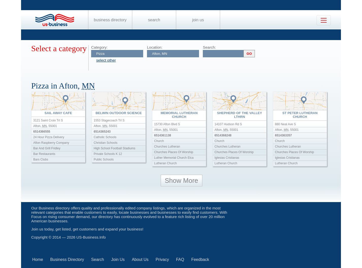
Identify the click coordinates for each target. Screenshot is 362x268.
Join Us (198, 20)
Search (154, 20)
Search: (209, 47)
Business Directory (110, 20)
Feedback (200, 259)
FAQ (180, 259)
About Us (140, 259)
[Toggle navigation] (324, 20)
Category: (99, 47)
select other (106, 60)
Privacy (162, 259)
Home (37, 259)
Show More (181, 180)
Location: (154, 47)
